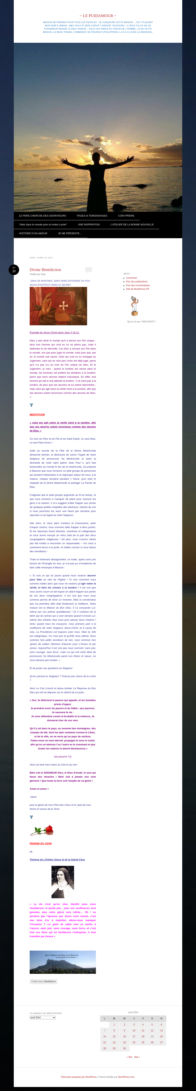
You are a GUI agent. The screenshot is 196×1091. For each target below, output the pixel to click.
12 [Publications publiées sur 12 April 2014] (152, 1030)
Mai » (137, 1057)
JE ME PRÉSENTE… (70, 233)
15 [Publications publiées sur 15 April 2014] (114, 1036)
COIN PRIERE (126, 215)
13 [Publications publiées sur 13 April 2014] (161, 1030)
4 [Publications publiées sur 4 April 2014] (143, 1024)
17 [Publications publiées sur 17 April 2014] (134, 1036)
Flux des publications (137, 281)
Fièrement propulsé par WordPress (79, 1077)
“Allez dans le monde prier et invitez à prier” (43, 224)
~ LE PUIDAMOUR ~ (98, 15)
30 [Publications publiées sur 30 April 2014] (124, 1048)
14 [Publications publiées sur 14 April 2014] (104, 1036)
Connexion (131, 278)
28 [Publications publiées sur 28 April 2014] (104, 1048)
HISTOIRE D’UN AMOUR (33, 233)
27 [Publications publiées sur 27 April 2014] (161, 1042)
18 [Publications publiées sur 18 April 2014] (143, 1036)
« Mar (129, 1057)
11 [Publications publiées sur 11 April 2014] (143, 1030)
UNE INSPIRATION (89, 224)
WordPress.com (126, 1077)
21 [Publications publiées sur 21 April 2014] (104, 1042)
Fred (43, 274)
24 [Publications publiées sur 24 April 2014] (134, 1042)
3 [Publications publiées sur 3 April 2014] (134, 1024)
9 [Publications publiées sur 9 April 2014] (124, 1030)
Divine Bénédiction (45, 269)
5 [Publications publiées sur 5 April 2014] (152, 1024)
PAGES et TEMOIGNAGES (92, 215)
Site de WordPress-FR (137, 289)
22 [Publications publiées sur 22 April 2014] (114, 1042)
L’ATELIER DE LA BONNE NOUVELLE (132, 224)
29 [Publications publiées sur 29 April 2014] (114, 1048)
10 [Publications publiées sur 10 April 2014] (134, 1030)
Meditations (50, 981)
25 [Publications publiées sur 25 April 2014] (143, 1042)
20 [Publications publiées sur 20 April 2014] (161, 1036)
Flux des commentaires (138, 285)
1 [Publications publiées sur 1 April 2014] (114, 1024)
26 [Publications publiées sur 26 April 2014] (152, 1042)
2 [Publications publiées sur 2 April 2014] (124, 1024)
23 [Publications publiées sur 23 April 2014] (124, 1042)
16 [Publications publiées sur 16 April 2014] (124, 1036)
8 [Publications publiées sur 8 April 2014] (114, 1030)
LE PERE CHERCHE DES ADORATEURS (42, 215)
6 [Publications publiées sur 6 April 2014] (161, 1024)
